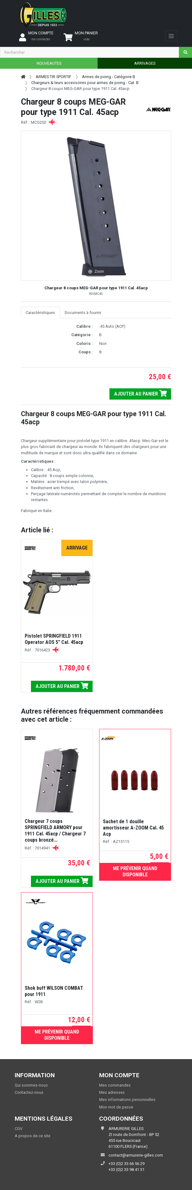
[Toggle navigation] (171, 36)
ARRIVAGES (144, 63)
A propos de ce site (32, 1135)
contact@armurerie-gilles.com (136, 1155)
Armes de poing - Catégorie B (108, 76)
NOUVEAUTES (49, 63)
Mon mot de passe (116, 1107)
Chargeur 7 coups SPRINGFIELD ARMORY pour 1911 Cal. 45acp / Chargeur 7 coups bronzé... (55, 830)
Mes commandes (115, 1085)
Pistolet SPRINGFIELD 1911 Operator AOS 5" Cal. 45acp (54, 639)
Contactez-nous (29, 1092)
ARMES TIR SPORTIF (53, 76)
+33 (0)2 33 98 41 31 (126, 1169)
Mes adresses (112, 1092)
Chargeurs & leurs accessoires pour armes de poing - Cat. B (85, 82)
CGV (19, 1128)
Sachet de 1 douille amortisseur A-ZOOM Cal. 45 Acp (133, 828)
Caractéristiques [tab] (40, 312)
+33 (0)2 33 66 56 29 (126, 1163)
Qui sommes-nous (31, 1085)
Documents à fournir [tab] (83, 312)
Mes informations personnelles (127, 1099)
